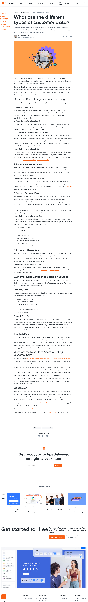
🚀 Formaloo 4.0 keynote (30, 598)
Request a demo (56, 537)
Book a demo (60, 3)
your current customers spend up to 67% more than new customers (48, 358)
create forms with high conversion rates (36, 160)
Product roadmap (80, 601)
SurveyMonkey (55, 270)
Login (84, 2)
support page (51, 412)
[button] (21, 3)
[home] (8, 3)
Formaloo (68, 186)
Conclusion (3, 29)
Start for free (72, 537)
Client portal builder (45, 601)
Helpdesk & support (81, 598)
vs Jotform (63, 601)
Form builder (43, 598)
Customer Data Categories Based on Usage (4, 15)
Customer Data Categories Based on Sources (4, 20)
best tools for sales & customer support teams (48, 403)
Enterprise (68, 3)
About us (26, 601)
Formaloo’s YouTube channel (37, 409)
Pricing (76, 3)
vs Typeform (63, 598)
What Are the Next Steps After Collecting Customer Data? (5, 26)
